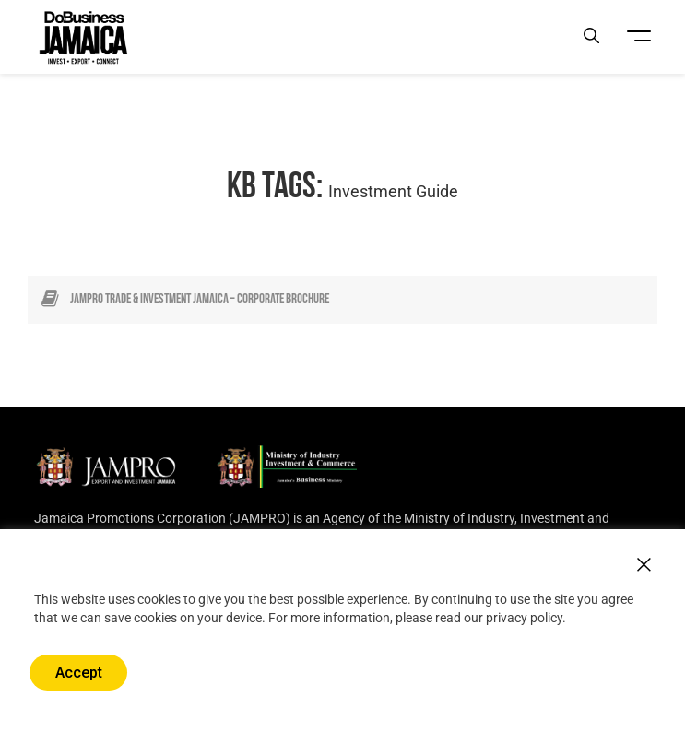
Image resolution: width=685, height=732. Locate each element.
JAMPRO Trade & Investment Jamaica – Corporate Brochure (199, 299)
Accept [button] (78, 672)
